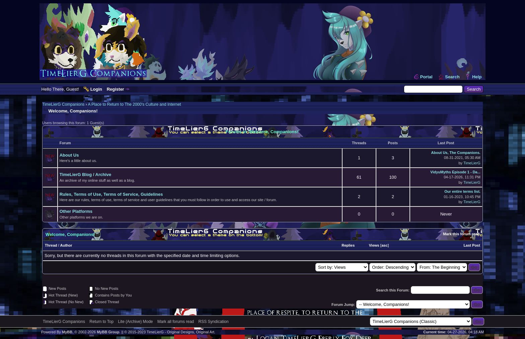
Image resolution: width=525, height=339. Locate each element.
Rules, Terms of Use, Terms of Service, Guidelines (111, 194)
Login (96, 89)
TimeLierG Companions (63, 104)
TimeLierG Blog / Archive (85, 174)
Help (476, 76)
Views (374, 245)
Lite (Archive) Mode (135, 321)
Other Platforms (76, 211)
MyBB (67, 332)
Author (66, 245)
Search (452, 76)
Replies (348, 245)
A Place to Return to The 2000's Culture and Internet (134, 104)
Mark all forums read (175, 321)
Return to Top (101, 321)
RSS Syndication (214, 321)
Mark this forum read (461, 234)
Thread (51, 245)
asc (384, 245)
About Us (69, 155)
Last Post (471, 245)
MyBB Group (108, 332)
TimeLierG (471, 163)
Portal (426, 76)
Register (115, 89)
